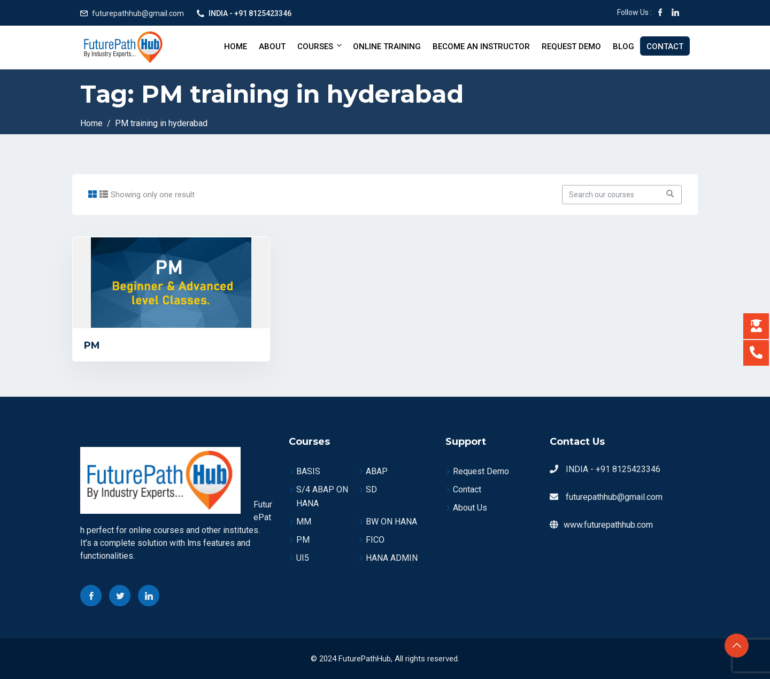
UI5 (302, 558)
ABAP (377, 471)
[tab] (92, 194)
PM (92, 345)
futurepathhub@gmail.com (138, 13)
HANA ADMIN (392, 558)
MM (303, 521)
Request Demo (571, 46)
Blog (623, 46)
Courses (320, 46)
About (272, 46)
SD (371, 489)
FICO (375, 540)
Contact (664, 46)
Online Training (387, 46)
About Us (470, 508)
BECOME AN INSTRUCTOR (481, 46)
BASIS (308, 471)
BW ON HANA (391, 521)
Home (235, 46)
